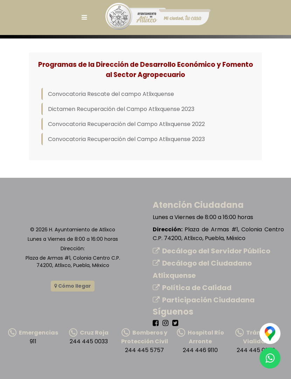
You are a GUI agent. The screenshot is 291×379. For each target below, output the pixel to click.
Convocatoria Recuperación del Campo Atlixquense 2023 (126, 139)
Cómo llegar (72, 285)
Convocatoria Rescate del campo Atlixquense (111, 94)
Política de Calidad (192, 288)
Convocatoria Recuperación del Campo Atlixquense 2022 (126, 124)
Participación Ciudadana (204, 300)
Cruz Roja (89, 333)
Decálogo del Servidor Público (211, 251)
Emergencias (33, 333)
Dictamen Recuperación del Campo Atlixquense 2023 (121, 109)
